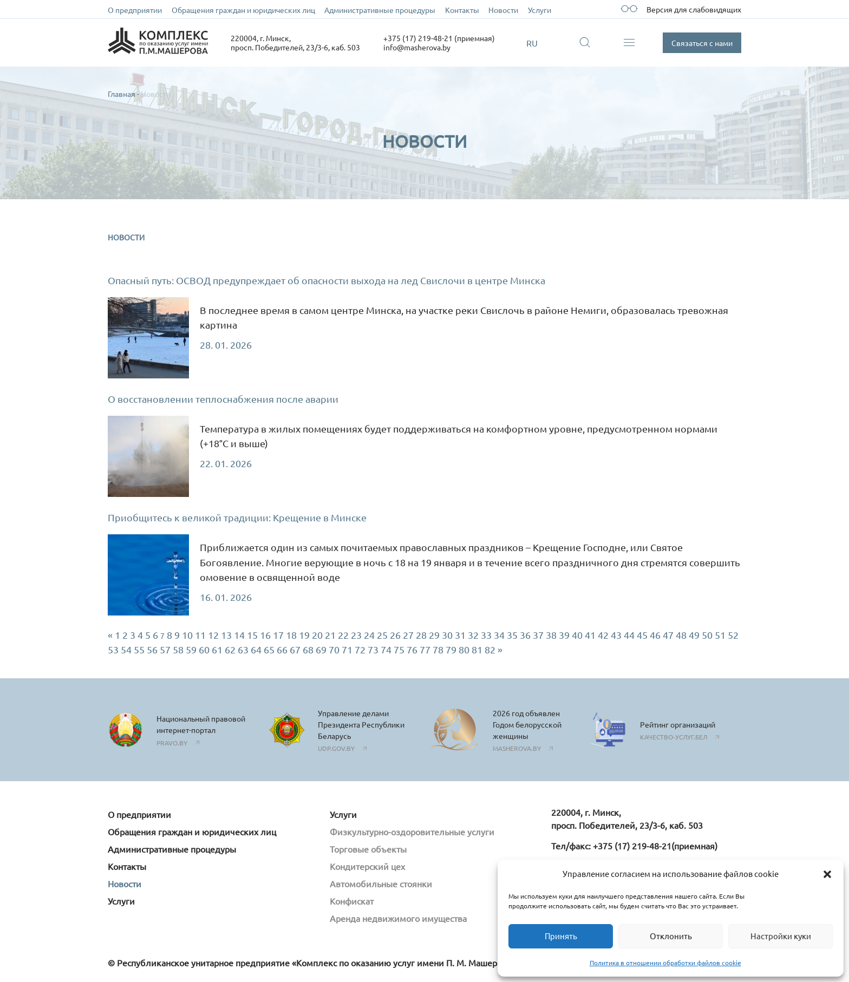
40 (577, 634)
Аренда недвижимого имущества (398, 918)
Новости (503, 10)
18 (291, 634)
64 (256, 649)
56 (152, 649)
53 (113, 649)
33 (486, 634)
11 (200, 634)
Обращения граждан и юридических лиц (243, 10)
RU (532, 42)
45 (642, 634)
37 (538, 634)
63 (243, 649)
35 (512, 634)
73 (373, 649)
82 (490, 649)
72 (360, 649)
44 (629, 634)
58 (178, 649)
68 (308, 649)
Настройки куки (780, 936)
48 (681, 634)
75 (399, 649)
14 (239, 634)
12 (213, 634)
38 (551, 634)
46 (655, 634)
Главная (121, 94)
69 (321, 649)
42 (603, 634)
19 (304, 634)
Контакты (462, 10)
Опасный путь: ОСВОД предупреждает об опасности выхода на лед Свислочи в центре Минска (326, 280)
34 (499, 634)
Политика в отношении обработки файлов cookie (665, 962)
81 (477, 649)
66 (282, 649)
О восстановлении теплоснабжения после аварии (223, 398)
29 (434, 634)
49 (694, 634)
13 (226, 634)
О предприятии (135, 10)
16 (265, 634)
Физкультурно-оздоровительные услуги (412, 831)
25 (382, 634)
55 (139, 649)
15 (252, 634)
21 (330, 634)
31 (460, 634)
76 (412, 649)
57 (165, 649)
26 (395, 634)
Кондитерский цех (367, 866)
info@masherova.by (416, 47)
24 (369, 634)
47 (668, 634)
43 (616, 634)
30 (447, 634)
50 (707, 634)
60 (204, 649)
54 (126, 649)
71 (347, 649)
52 (733, 634)
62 (230, 649)
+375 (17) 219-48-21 (632, 845)
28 (421, 634)
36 (525, 634)
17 (278, 634)
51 (720, 634)
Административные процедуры (379, 10)
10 (187, 634)
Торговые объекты (368, 848)
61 (217, 649)
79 (451, 649)
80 (464, 649)
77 (425, 649)
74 (386, 649)
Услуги (539, 10)
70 (334, 649)
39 (564, 634)
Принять (561, 936)
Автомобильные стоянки (381, 883)
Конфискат (352, 900)
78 (438, 649)
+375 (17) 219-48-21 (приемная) (439, 38)
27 (408, 634)
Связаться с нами (702, 43)
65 (269, 649)
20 (317, 634)
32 (473, 634)
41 (590, 634)
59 (191, 649)
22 (343, 634)
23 (356, 634)
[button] (827, 874)
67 (295, 649)
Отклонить (671, 936)
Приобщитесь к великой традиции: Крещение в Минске (237, 517)
